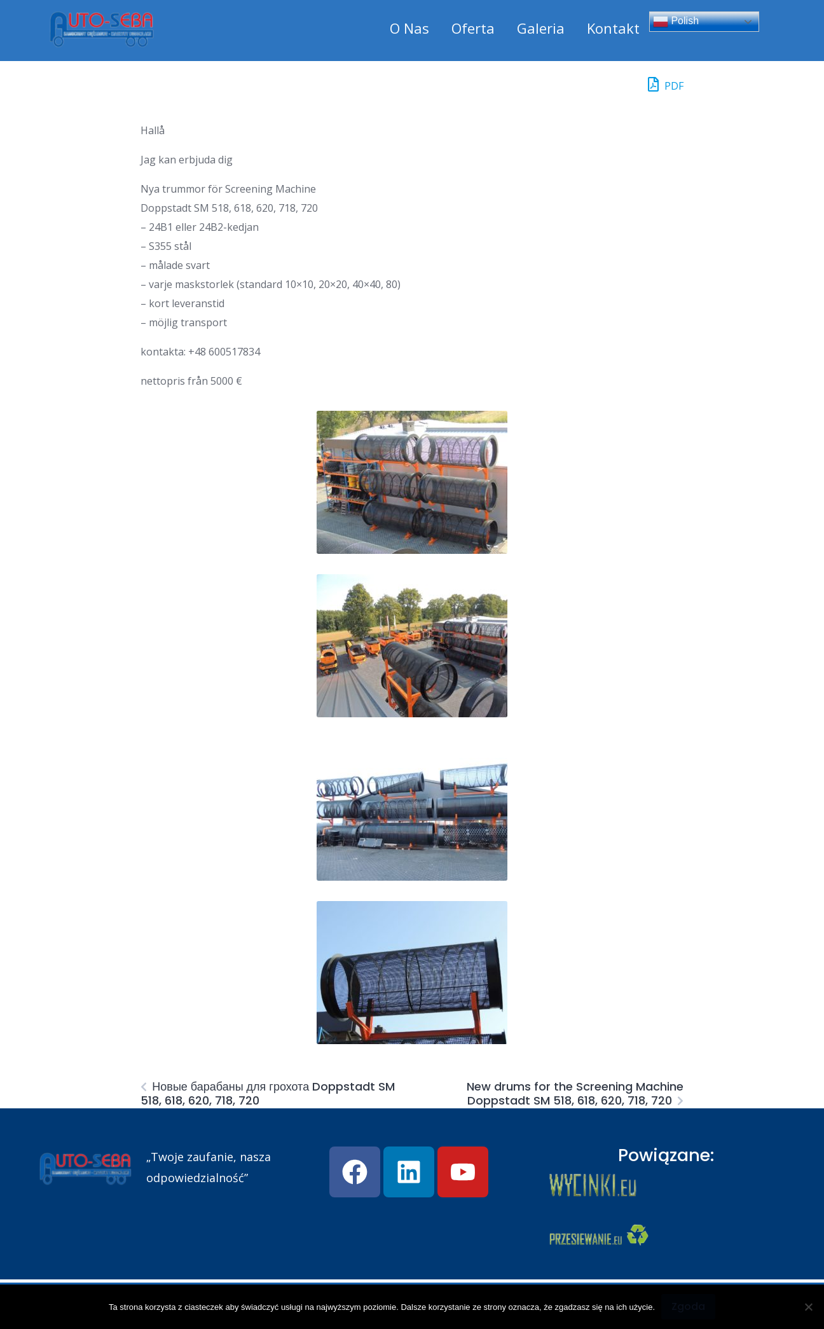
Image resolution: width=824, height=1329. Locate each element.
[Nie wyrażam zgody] (808, 1306)
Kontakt (613, 28)
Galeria (541, 28)
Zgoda (688, 1306)
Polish (676, 21)
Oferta (473, 28)
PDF (665, 84)
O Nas (409, 28)
